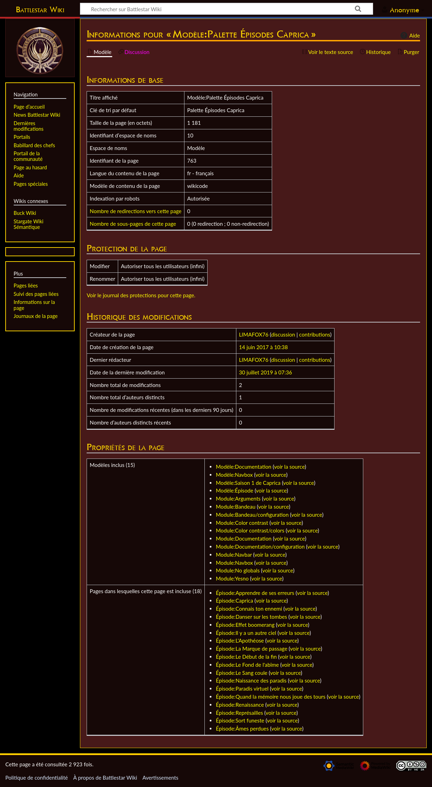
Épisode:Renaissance (240, 704)
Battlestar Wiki (40, 9)
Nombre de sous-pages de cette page (133, 224)
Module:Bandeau (235, 506)
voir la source (289, 466)
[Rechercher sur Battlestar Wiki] (226, 8)
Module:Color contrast (242, 523)
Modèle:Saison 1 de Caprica (248, 483)
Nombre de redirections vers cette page (136, 211)
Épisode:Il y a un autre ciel (246, 633)
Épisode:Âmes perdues (242, 728)
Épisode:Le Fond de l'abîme (247, 665)
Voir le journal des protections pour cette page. (141, 295)
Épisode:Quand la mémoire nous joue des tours (270, 696)
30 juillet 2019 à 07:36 (265, 372)
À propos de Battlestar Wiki (105, 777)
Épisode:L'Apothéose (240, 640)
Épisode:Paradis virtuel (242, 688)
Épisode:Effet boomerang (245, 625)
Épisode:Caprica (234, 600)
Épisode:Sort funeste (240, 720)
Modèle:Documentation (243, 466)
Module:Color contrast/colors (250, 530)
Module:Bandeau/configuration (252, 514)
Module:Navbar (234, 554)
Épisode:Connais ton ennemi (249, 608)
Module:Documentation (243, 538)
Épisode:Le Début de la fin (246, 656)
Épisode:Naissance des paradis (251, 680)
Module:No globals (237, 570)
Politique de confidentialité (36, 777)
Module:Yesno (232, 578)
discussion (283, 334)
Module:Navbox (234, 562)
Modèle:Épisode (234, 490)
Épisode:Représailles (239, 713)
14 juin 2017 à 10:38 (263, 347)
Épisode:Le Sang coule (241, 673)
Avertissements (160, 777)
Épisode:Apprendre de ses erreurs (255, 593)
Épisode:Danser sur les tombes (251, 616)
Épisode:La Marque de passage (251, 648)
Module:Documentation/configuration (260, 546)
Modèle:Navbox (234, 474)
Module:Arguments (238, 498)
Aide (409, 35)
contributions (314, 334)
